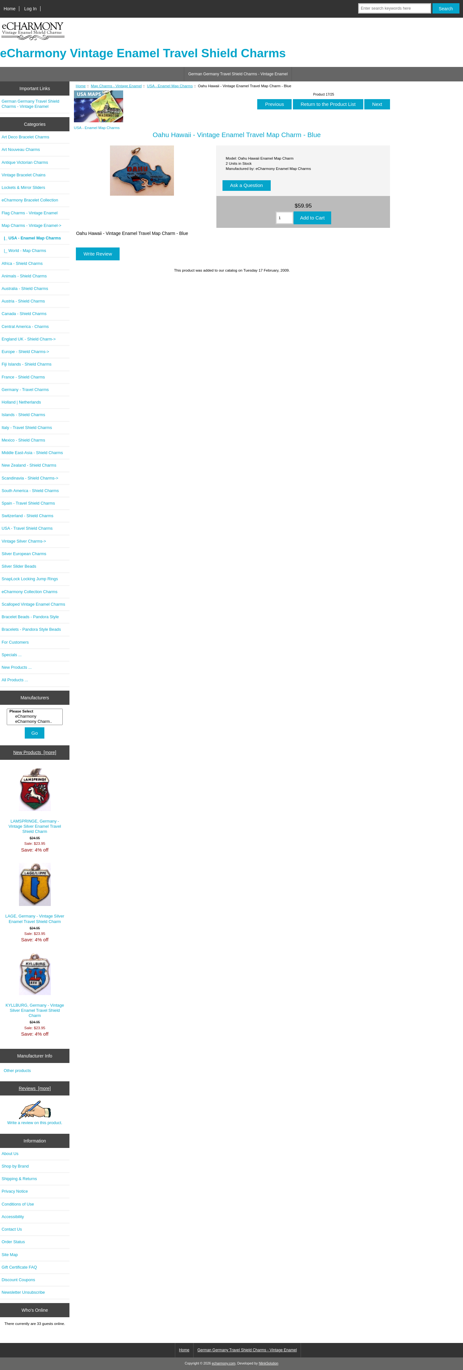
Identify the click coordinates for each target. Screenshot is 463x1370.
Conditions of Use (18, 1204)
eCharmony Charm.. (35, 721)
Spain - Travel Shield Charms (28, 503)
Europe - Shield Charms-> (25, 351)
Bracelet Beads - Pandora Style (30, 616)
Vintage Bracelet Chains (24, 174)
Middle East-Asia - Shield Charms (32, 452)
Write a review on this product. (34, 1113)
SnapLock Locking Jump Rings (30, 578)
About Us (10, 1153)
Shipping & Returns (19, 1178)
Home (9, 8)
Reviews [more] (35, 1088)
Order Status (13, 1241)
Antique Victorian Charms (25, 162)
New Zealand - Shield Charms (29, 465)
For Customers (15, 642)
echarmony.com (223, 1363)
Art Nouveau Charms (21, 149)
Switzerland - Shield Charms (27, 515)
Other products (17, 1070)
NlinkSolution (268, 1363)
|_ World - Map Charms (24, 250)
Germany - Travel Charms (25, 389)
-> (31, 225)
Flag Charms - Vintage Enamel (30, 212)
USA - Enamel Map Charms (170, 86)
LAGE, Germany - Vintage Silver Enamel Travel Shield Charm (34, 893)
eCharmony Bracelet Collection (30, 200)
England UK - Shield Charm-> (29, 339)
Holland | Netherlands (21, 402)
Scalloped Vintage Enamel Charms (33, 604)
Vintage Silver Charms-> (24, 541)
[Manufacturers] (35, 717)
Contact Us (12, 1229)
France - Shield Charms (23, 377)
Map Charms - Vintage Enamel (116, 86)
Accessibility (13, 1216)
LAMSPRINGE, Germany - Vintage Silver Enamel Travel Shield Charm (34, 801)
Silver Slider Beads (19, 566)
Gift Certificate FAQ (19, 1267)
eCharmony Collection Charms (30, 591)
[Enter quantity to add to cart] (285, 217)
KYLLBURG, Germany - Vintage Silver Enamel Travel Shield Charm (34, 985)
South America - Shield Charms (30, 490)
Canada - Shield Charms (24, 313)
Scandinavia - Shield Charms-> (30, 478)
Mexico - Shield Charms (23, 440)
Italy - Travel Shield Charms (27, 427)
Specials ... (12, 654)
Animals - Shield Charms (24, 276)
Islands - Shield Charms (23, 414)
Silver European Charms (24, 553)
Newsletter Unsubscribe (23, 1292)
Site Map (10, 1254)
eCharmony (35, 716)
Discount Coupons (18, 1279)
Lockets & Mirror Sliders (23, 187)
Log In (30, 8)
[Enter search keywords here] (394, 8)
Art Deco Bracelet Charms (25, 137)
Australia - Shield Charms (25, 288)
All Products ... (15, 679)
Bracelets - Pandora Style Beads (31, 629)
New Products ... (17, 667)
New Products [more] (34, 752)
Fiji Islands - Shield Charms (26, 364)
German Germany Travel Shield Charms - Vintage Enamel (237, 74)
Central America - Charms (25, 326)
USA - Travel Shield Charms (27, 528)
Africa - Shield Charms (22, 263)
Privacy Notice (15, 1191)
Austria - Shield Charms (23, 301)
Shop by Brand (15, 1166)
